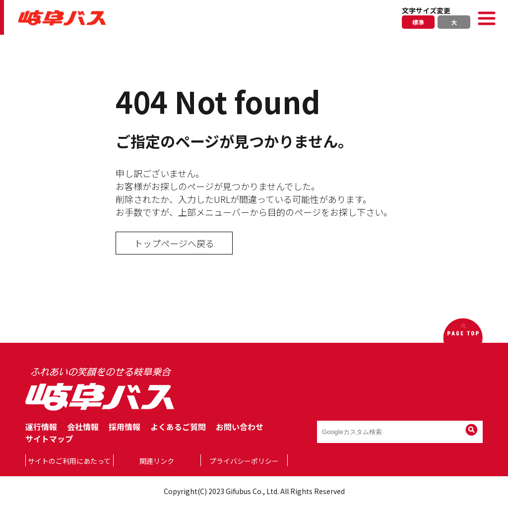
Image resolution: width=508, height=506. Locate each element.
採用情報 (124, 427)
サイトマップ (49, 438)
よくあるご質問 (178, 427)
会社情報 (83, 427)
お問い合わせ (239, 427)
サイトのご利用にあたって (69, 461)
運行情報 (41, 427)
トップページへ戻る (174, 243)
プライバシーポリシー (244, 461)
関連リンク (156, 461)
